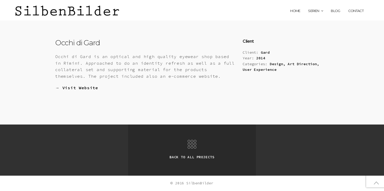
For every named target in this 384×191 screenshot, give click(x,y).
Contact (356, 11)
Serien (313, 11)
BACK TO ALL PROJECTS (192, 157)
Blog (335, 11)
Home (295, 11)
